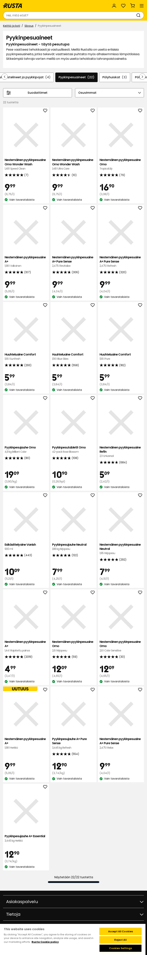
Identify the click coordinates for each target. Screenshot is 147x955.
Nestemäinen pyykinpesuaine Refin (121, 451)
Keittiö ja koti (11, 26)
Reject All (120, 940)
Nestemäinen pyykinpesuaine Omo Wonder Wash (26, 164)
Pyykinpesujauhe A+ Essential (26, 838)
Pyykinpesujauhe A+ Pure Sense (73, 743)
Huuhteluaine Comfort (26, 356)
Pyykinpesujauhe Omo (26, 449)
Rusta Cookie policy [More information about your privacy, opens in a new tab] (45, 942)
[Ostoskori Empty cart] (132, 5)
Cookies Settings (120, 948)
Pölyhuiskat (114, 77)
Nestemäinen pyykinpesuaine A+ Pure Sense (73, 261)
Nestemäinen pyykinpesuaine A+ (26, 261)
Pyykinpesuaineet (76, 77)
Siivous (28, 26)
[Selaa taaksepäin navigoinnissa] (5, 77)
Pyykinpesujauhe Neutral (73, 547)
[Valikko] (141, 5)
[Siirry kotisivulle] (13, 5)
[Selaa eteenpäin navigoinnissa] (142, 77)
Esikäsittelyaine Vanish (26, 547)
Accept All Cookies (120, 931)
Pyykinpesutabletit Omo (73, 449)
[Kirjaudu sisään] (114, 5)
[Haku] (139, 15)
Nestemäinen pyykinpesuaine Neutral (121, 549)
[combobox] (70, 15)
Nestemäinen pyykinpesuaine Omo (121, 164)
